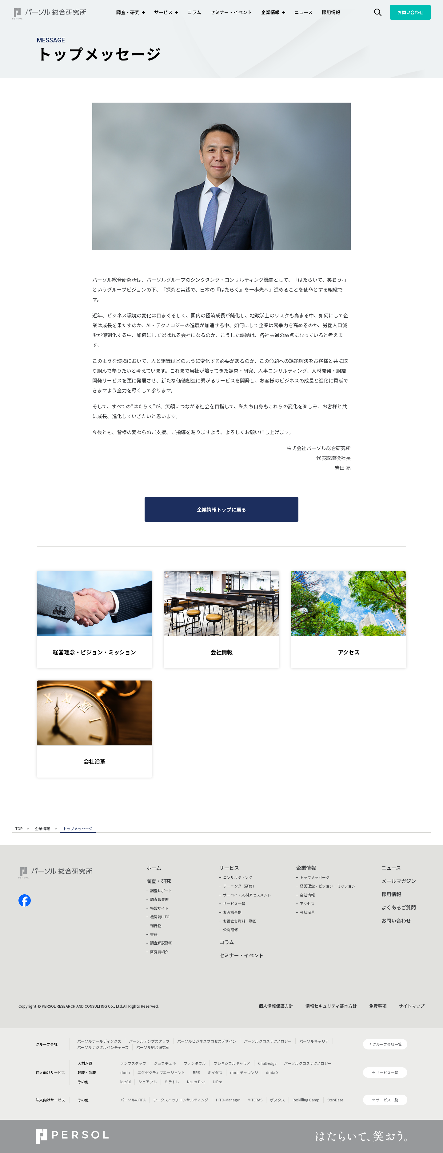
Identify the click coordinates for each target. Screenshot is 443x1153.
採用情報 (331, 12)
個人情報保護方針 (276, 1006)
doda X (272, 1072)
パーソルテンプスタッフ (149, 1041)
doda (125, 1072)
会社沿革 (307, 912)
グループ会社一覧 (387, 1044)
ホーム (153, 867)
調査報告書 (159, 899)
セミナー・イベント (231, 12)
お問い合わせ (410, 12)
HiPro (217, 1081)
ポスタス (277, 1099)
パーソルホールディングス (99, 1041)
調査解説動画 (161, 942)
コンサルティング (237, 877)
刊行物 (155, 925)
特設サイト (159, 908)
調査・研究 (158, 880)
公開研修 (230, 929)
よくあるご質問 (398, 907)
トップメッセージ (314, 877)
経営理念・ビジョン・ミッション (327, 885)
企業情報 (43, 829)
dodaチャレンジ (244, 1072)
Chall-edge (267, 1063)
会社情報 (307, 894)
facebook (24, 900)
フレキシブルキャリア (232, 1063)
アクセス (307, 903)
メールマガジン (398, 880)
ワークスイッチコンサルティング (180, 1099)
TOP (19, 829)
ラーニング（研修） (239, 885)
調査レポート (161, 890)
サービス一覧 (234, 903)
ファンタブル (195, 1063)
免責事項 (377, 1006)
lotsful (125, 1081)
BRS (196, 1072)
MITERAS (255, 1099)
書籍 (154, 934)
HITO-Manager (228, 1099)
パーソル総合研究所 (153, 1047)
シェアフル (147, 1081)
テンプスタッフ (133, 1063)
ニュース (303, 12)
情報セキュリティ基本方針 (331, 1006)
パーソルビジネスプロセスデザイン (206, 1041)
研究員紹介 (159, 951)
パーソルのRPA (133, 1099)
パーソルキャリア (314, 1041)
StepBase (335, 1099)
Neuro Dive (196, 1081)
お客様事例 (232, 912)
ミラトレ (172, 1081)
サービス (229, 867)
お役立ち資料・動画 (239, 921)
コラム (194, 12)
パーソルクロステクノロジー (268, 1041)
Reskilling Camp (306, 1099)
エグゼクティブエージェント (161, 1072)
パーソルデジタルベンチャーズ (103, 1047)
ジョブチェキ (165, 1063)
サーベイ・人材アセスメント (247, 894)
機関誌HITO (160, 916)
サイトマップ (412, 1006)
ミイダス (215, 1072)
